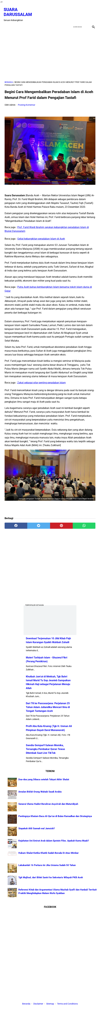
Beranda (26, 1004)
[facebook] (70, 12)
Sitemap (50, 1004)
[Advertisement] (50, 52)
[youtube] (85, 12)
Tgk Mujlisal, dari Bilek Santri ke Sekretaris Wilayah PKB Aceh (50, 877)
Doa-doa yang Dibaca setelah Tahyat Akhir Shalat (43, 779)
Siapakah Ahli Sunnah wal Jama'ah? (36, 828)
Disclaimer (38, 1004)
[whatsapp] (84, 523)
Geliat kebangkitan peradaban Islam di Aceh (41, 236)
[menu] (6, 23)
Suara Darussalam (19, 10)
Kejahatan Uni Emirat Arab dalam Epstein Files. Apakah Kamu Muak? (53, 840)
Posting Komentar (26, 102)
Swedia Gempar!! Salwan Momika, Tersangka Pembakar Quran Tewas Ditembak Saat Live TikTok (45, 748)
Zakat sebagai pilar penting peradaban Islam (41, 380)
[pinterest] (61, 523)
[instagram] (92, 12)
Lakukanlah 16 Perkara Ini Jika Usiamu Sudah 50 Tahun (47, 864)
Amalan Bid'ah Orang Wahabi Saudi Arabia (40, 791)
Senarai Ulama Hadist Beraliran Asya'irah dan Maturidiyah (48, 803)
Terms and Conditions (67, 1004)
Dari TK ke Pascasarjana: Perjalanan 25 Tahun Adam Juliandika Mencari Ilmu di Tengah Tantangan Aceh (48, 706)
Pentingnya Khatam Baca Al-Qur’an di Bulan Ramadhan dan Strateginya (55, 815)
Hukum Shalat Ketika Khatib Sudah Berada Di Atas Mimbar (48, 852)
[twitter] (77, 12)
